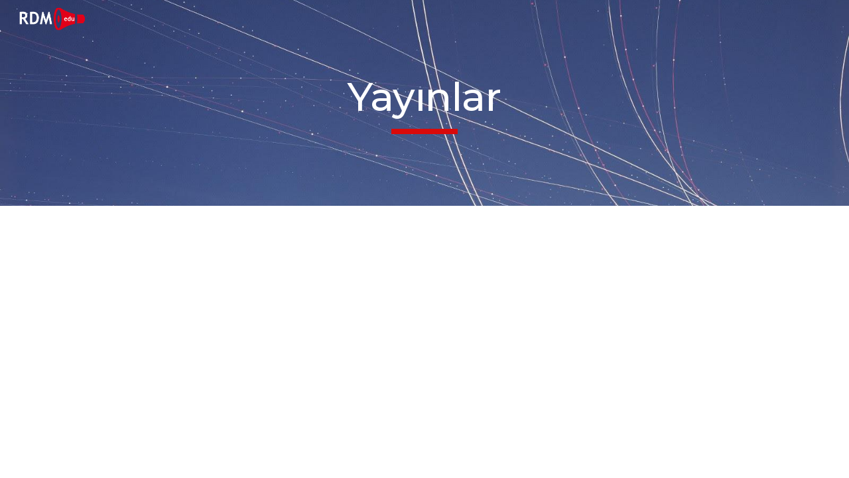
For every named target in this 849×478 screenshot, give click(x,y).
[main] (424, 103)
